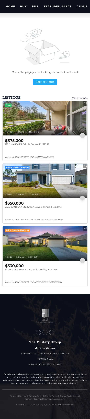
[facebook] (38, 332)
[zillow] (45, 332)
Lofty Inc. (33, 404)
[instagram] (51, 332)
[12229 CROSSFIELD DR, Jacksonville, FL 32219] (45, 243)
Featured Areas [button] (57, 6)
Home (10, 6)
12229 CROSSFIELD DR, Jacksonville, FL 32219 (31, 269)
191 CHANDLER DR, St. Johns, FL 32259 (27, 144)
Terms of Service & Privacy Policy (26, 396)
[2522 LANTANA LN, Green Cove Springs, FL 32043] (45, 181)
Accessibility (59, 399)
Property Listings (33, 399)
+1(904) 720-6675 (45, 359)
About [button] (82, 6)
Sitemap (47, 399)
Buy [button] (23, 6)
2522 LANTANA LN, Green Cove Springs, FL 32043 (33, 206)
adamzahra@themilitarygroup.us (45, 364)
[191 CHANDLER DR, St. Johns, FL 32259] (45, 118)
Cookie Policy (51, 396)
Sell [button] (35, 6)
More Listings (80, 97)
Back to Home (45, 81)
